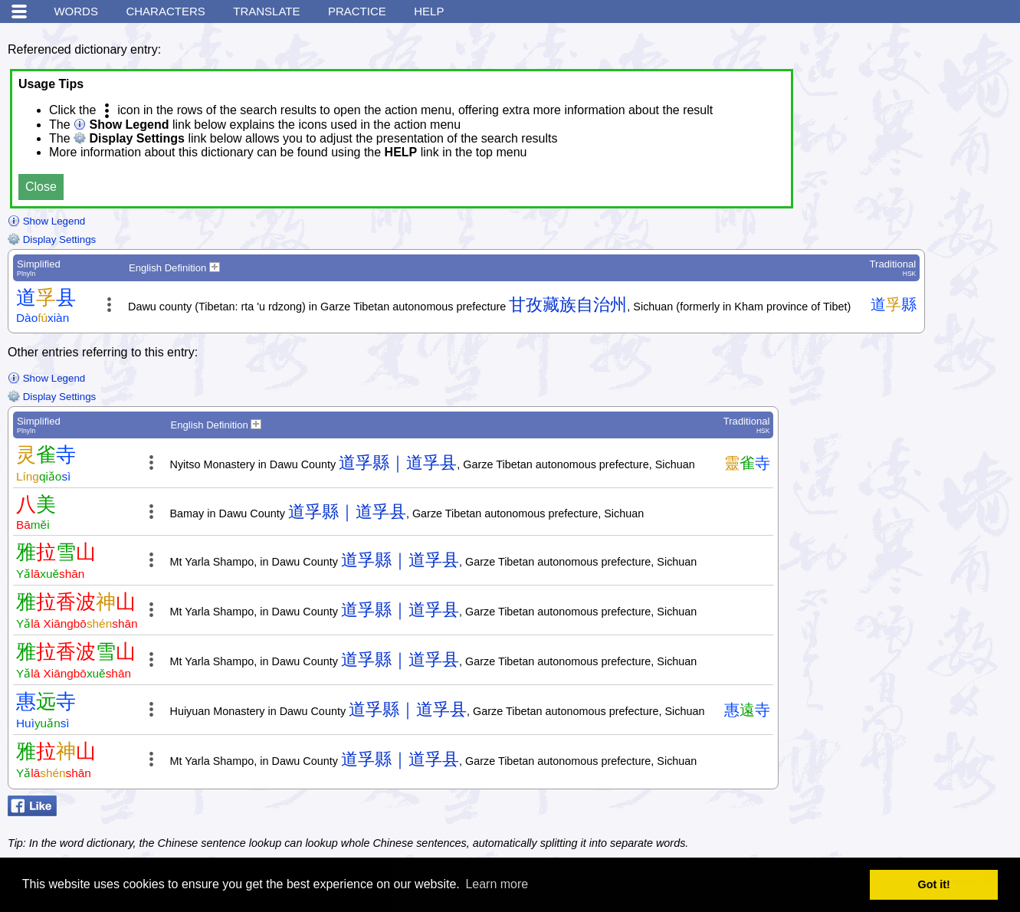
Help (429, 11)
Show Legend (46, 221)
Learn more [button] (496, 884)
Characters (165, 11)
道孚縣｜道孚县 (398, 462)
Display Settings (52, 239)
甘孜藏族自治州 (568, 304)
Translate (266, 11)
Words (76, 11)
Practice (357, 11)
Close (41, 186)
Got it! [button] (934, 884)
